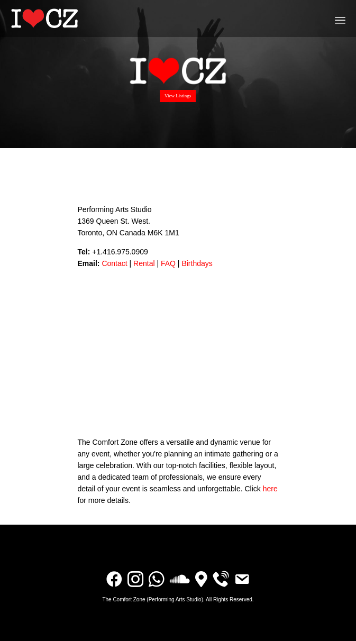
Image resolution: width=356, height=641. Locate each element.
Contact (114, 263)
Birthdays (196, 263)
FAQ (168, 263)
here (270, 488)
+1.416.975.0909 (120, 252)
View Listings (178, 95)
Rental (143, 263)
